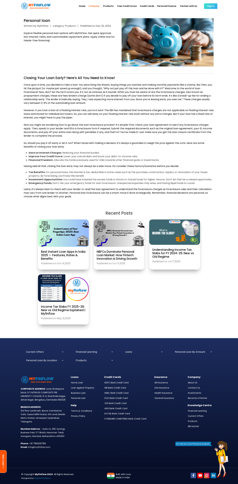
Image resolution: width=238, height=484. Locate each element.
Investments (194, 393)
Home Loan (77, 383)
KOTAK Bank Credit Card (117, 414)
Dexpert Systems (42, 478)
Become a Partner (197, 398)
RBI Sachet (193, 426)
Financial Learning (197, 411)
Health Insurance (163, 393)
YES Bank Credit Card (115, 403)
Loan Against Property (82, 388)
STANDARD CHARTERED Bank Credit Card (125, 419)
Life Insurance (162, 388)
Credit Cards (147, 6)
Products (192, 421)
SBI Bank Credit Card (115, 388)
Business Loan (78, 393)
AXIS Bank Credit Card (115, 408)
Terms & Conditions (81, 411)
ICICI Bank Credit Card (116, 398)
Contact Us (194, 388)
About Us (192, 383)
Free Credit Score (127, 6)
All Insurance (161, 383)
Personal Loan (78, 398)
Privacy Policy (78, 416)
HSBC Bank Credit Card (116, 393)
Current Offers (196, 416)
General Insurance (164, 398)
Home (82, 6)
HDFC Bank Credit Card (116, 383)
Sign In (210, 6)
